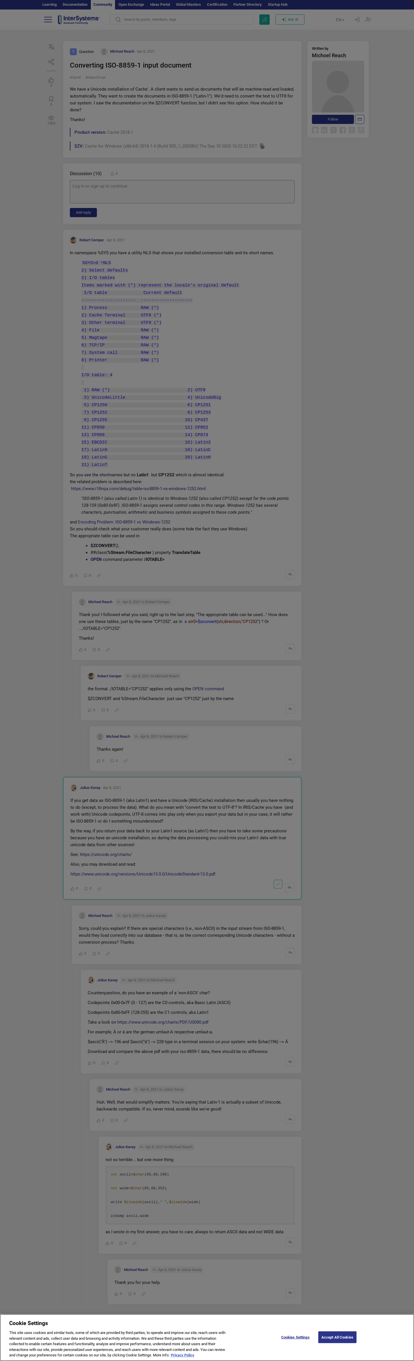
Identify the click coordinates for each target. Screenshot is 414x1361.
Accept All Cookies (337, 1342)
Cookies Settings (295, 1342)
